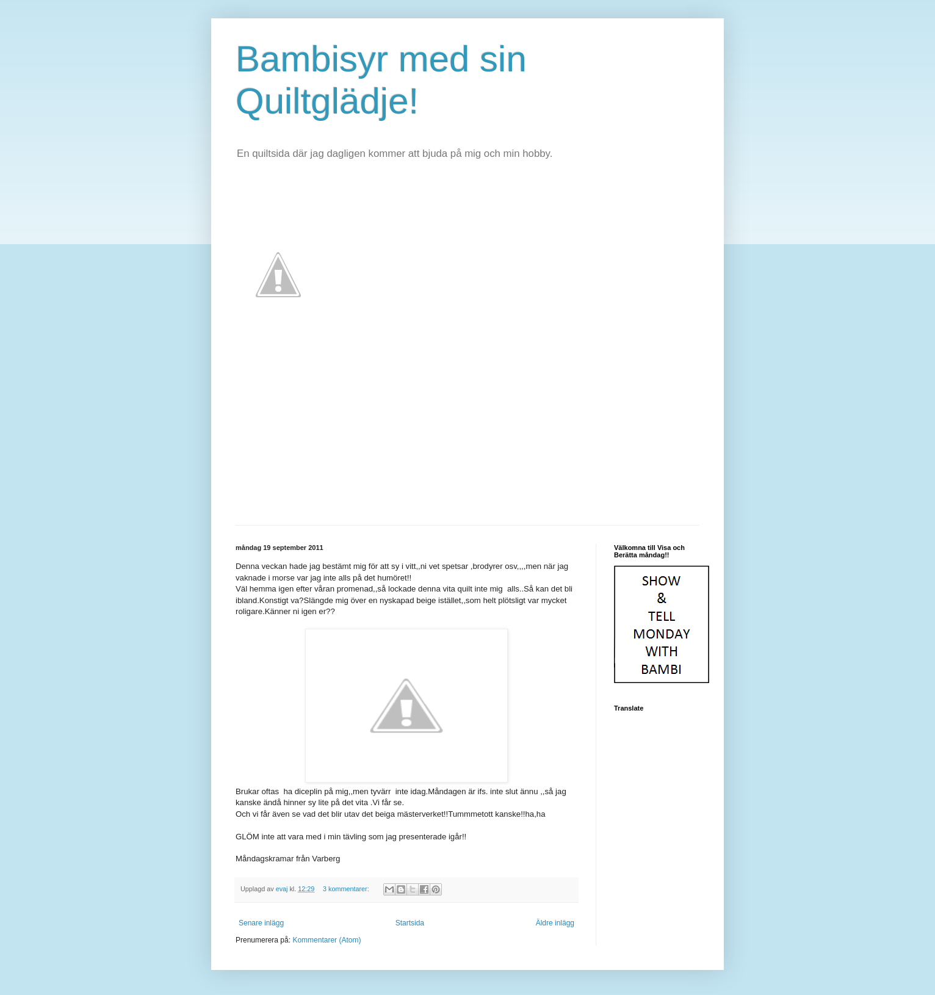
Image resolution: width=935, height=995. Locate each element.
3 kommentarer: (347, 888)
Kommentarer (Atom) (326, 940)
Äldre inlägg (555, 923)
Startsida (409, 923)
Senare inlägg (261, 923)
